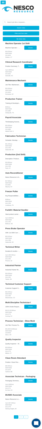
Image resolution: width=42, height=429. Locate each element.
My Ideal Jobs (20, 39)
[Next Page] (26, 417)
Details (30, 48)
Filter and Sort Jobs (21, 33)
